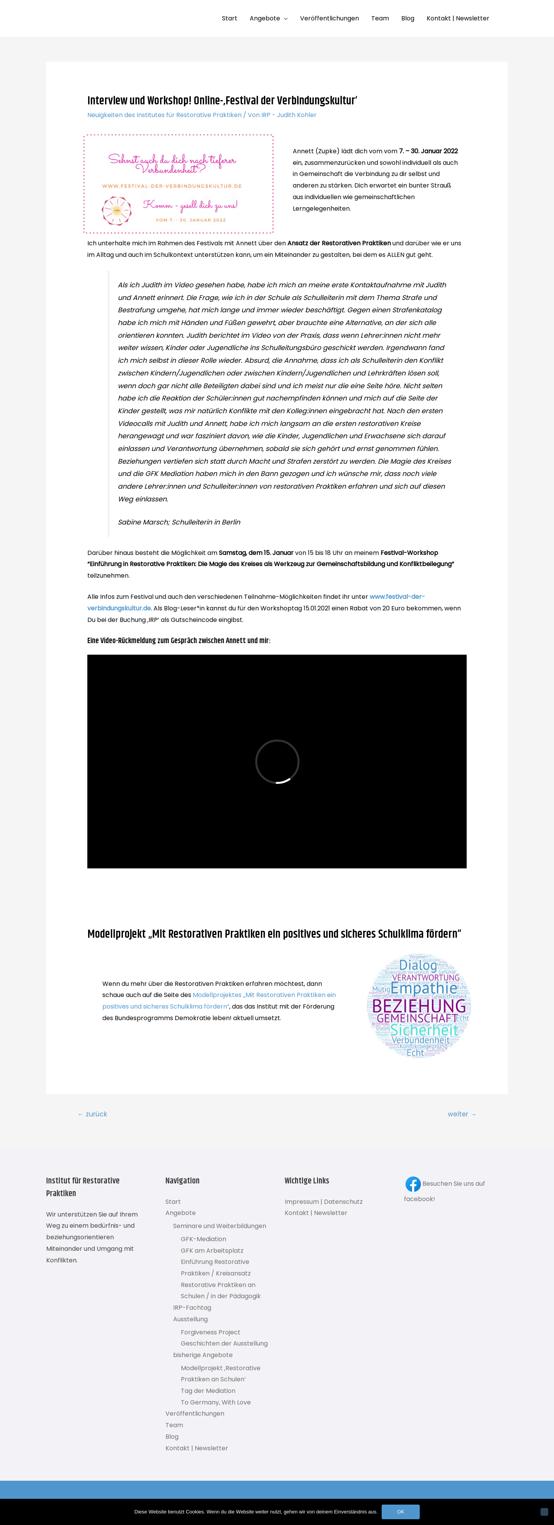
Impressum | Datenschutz (324, 1201)
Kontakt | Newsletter (458, 18)
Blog (407, 18)
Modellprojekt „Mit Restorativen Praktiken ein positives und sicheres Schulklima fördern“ (274, 934)
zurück (92, 1114)
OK (400, 1511)
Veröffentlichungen (329, 18)
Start (229, 18)
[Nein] (544, 1512)
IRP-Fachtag (192, 1307)
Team (380, 18)
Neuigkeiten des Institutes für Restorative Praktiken (164, 115)
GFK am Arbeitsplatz (212, 1250)
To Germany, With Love (216, 1402)
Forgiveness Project (210, 1332)
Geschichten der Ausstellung (224, 1343)
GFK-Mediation (203, 1239)
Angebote (265, 18)
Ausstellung (190, 1319)
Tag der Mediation (208, 1390)
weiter (462, 1114)
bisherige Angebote (203, 1355)
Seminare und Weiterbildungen (219, 1226)
